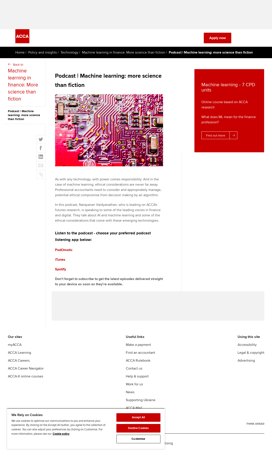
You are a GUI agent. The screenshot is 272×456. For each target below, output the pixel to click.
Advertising (246, 363)
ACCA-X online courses (25, 379)
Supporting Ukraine (140, 403)
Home (20, 54)
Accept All (138, 417)
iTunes (60, 261)
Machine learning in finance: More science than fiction (123, 54)
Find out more (221, 136)
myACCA (14, 347)
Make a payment (138, 347)
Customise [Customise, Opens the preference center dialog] (138, 439)
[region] (86, 428)
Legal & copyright (251, 355)
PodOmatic (64, 251)
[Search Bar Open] (241, 39)
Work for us (134, 387)
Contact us (134, 371)
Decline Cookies (138, 428)
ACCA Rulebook (138, 363)
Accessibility (247, 347)
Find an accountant (140, 355)
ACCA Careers (19, 363)
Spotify (60, 271)
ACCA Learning (19, 355)
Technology (69, 54)
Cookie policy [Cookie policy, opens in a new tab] (61, 434)
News (130, 395)
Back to (25, 84)
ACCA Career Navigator (26, 371)
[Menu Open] (254, 39)
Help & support (137, 379)
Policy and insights (42, 54)
